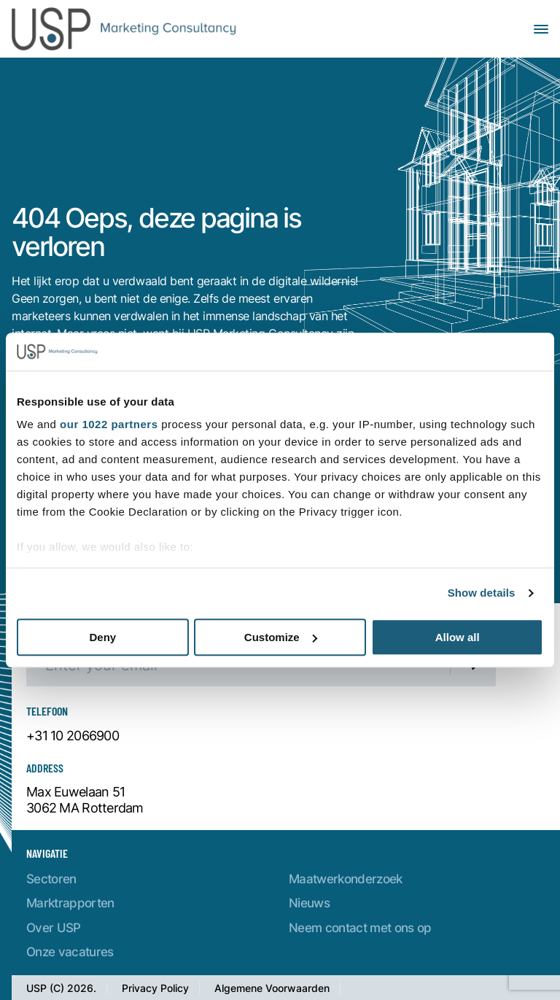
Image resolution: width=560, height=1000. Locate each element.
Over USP (53, 927)
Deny (102, 637)
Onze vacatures (70, 951)
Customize (280, 637)
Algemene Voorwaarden (272, 988)
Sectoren (51, 878)
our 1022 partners (109, 425)
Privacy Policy (155, 988)
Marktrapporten (70, 902)
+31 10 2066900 (72, 736)
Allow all (457, 637)
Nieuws (309, 902)
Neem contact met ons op (360, 927)
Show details (482, 593)
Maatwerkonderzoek (345, 878)
